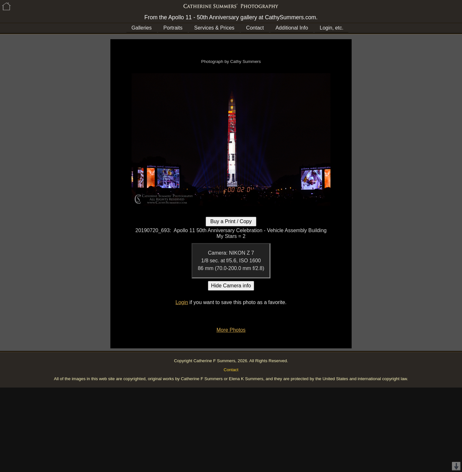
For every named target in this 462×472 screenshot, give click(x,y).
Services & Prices (214, 28)
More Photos (231, 330)
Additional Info (292, 28)
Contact (255, 28)
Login (181, 302)
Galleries (142, 28)
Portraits (173, 28)
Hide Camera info (231, 285)
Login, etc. (332, 28)
